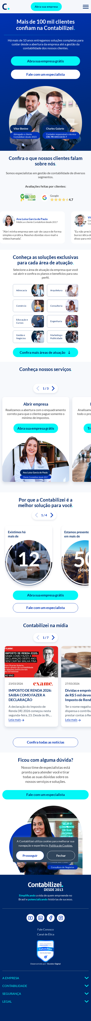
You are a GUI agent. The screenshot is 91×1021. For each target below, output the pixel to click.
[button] (37, 388)
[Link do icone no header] (6, 7)
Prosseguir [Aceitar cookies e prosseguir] (30, 855)
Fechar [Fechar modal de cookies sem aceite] (61, 855)
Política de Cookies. (61, 845)
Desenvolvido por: (45, 964)
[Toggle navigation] (86, 7)
